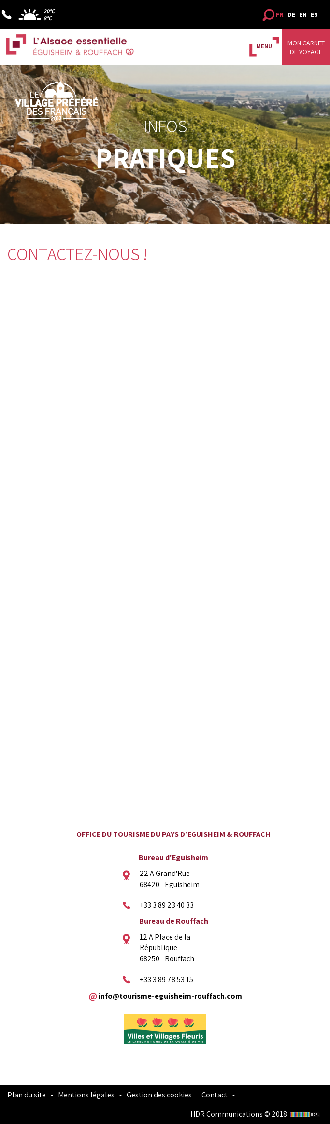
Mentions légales (86, 1095)
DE (291, 14)
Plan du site (26, 1095)
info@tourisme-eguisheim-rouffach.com (170, 995)
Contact (214, 1095)
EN (303, 14)
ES (314, 14)
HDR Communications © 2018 (256, 1114)
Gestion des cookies (159, 1095)
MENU (264, 46)
